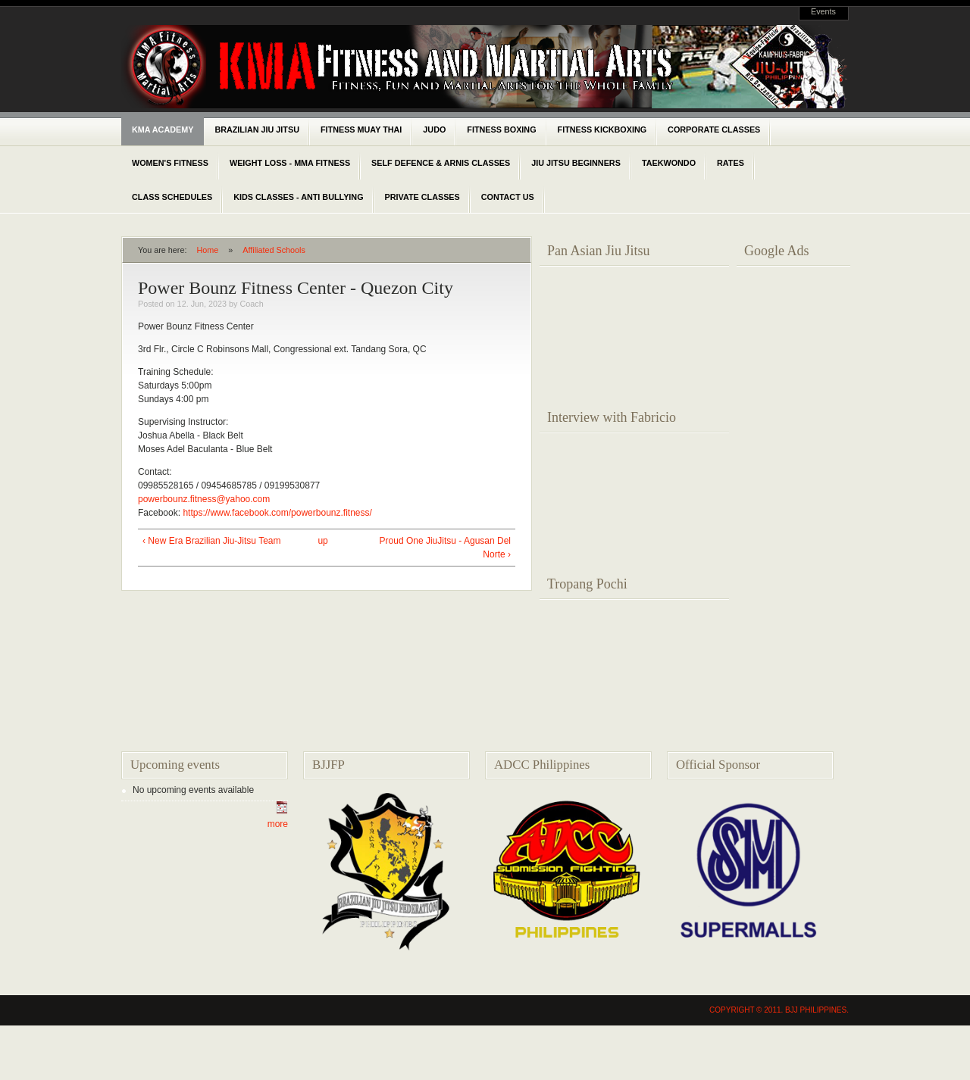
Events (823, 11)
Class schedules (172, 196)
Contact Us (507, 196)
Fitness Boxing (501, 129)
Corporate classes (714, 129)
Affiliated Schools (273, 249)
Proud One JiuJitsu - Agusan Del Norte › (445, 547)
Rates (730, 162)
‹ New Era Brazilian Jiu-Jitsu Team (211, 540)
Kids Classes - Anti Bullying (298, 196)
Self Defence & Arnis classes (440, 162)
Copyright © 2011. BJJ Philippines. (779, 1010)
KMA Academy (162, 129)
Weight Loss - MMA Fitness (290, 162)
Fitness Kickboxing (602, 129)
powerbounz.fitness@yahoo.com (204, 499)
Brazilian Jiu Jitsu (256, 129)
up (322, 540)
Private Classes (422, 196)
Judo (434, 129)
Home (207, 249)
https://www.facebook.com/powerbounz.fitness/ (277, 512)
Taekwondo (669, 162)
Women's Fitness (170, 162)
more (278, 824)
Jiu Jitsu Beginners (576, 162)
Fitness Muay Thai (361, 129)
